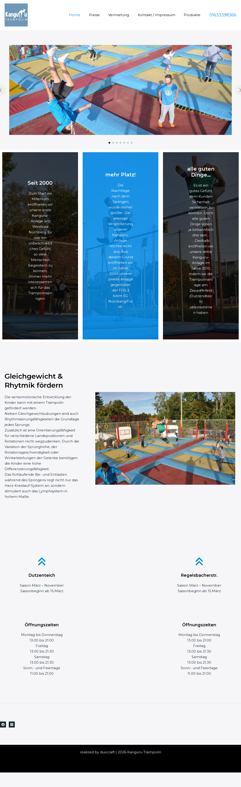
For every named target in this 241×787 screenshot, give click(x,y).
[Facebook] (3, 725)
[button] (109, 143)
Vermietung (123, 15)
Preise (100, 15)
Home (82, 15)
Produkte (193, 15)
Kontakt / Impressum (159, 15)
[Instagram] (12, 725)
